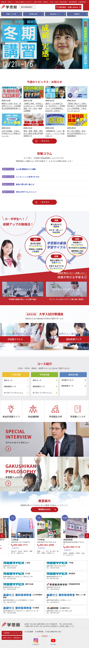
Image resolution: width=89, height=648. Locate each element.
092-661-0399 (55, 545)
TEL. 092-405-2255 (65, 624)
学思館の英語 (33, 14)
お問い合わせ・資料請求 (11, 638)
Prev (3, 43)
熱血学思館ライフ (11, 416)
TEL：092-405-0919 (52, 589)
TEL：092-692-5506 (9, 589)
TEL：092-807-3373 (9, 602)
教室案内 (77, 14)
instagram (36, 641)
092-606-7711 (29, 545)
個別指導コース (10, 386)
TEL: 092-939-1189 (52, 578)
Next (85, 43)
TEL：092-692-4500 (52, 568)
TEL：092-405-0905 (9, 568)
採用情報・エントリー (11, 633)
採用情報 (40, 632)
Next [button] (87, 536)
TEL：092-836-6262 (9, 578)
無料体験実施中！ (27, 7)
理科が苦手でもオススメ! (26, 192)
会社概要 (30, 632)
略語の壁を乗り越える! (25, 184)
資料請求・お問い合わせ (68, 7)
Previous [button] (2, 536)
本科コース (8, 380)
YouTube (53, 641)
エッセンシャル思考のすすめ (27, 177)
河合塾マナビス (67, 380)
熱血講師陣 (33, 416)
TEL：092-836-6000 (9, 613)
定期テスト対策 (11, 14)
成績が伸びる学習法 (72, 275)
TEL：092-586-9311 (52, 602)
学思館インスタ (77, 416)
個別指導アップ (55, 14)
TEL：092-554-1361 (52, 613)
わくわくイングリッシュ (13, 392)
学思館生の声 (55, 416)
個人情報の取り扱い (54, 632)
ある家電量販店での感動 (26, 169)
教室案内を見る (44, 509)
